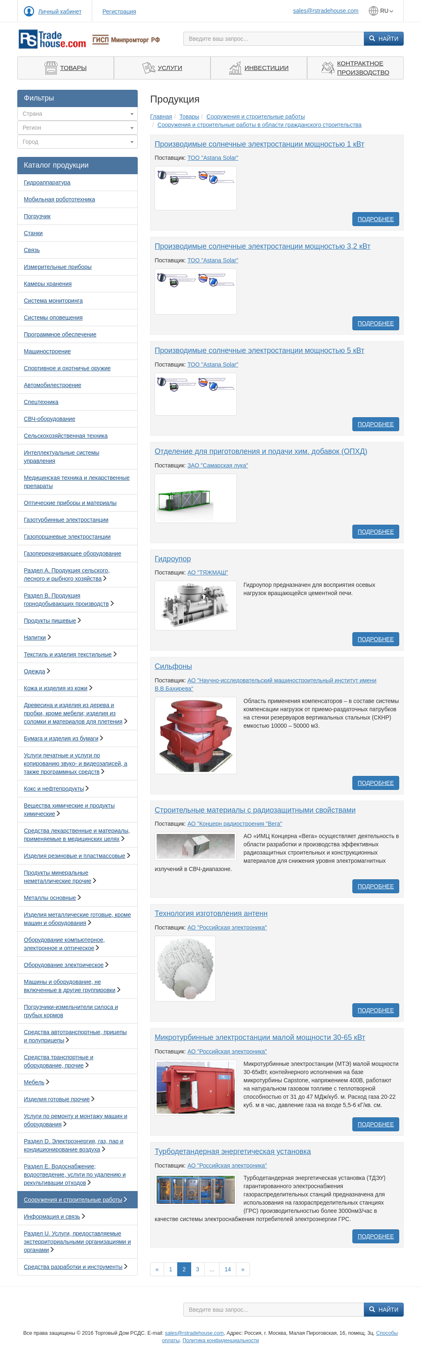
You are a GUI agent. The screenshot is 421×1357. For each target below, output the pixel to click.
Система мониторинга (53, 300)
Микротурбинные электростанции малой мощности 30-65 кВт (260, 1037)
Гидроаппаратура (47, 182)
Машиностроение (47, 351)
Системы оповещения (53, 317)
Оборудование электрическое (64, 965)
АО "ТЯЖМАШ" (207, 572)
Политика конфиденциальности (221, 1340)
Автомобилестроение (52, 385)
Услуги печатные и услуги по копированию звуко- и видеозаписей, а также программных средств (75, 763)
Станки (33, 233)
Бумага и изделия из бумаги (61, 738)
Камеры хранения (48, 283)
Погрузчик (37, 216)
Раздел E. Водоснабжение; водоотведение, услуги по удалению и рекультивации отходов (75, 1174)
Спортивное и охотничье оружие (67, 368)
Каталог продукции (56, 165)
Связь (32, 250)
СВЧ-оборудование (49, 419)
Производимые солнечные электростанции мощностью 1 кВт (259, 144)
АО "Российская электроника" (227, 927)
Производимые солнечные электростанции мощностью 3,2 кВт (262, 246)
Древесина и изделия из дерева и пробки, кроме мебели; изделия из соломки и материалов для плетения (73, 713)
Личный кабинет (59, 11)
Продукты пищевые (50, 620)
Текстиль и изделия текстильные (68, 654)
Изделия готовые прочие (57, 1099)
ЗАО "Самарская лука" (217, 465)
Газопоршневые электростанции (67, 536)
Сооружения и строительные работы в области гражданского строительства (259, 124)
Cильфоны (173, 666)
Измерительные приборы (58, 267)
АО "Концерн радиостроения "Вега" (234, 823)
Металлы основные (50, 898)
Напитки (35, 637)
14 (227, 1269)
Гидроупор (173, 559)
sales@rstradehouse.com (326, 10)
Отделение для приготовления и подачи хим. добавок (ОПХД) (261, 451)
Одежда (34, 671)
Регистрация (119, 11)
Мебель (34, 1082)
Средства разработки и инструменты (73, 1267)
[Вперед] (243, 1269)
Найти (383, 38)
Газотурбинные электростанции (66, 519)
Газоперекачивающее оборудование (72, 553)
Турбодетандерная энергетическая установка (233, 1151)
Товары (189, 116)
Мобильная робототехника (59, 199)
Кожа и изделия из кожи (56, 688)
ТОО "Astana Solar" (212, 157)
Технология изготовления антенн (211, 913)
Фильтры (39, 98)
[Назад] (157, 1269)
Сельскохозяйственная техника (66, 435)
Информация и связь (52, 1216)
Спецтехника (41, 402)
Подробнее (376, 219)
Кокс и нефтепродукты (54, 788)
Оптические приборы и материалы (70, 503)
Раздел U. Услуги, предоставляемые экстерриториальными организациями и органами (77, 1241)
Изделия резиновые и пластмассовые (74, 856)
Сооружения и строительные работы (73, 1199)
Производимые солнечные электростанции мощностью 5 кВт (259, 350)
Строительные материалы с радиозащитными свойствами (255, 810)
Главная (161, 116)
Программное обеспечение (60, 334)
